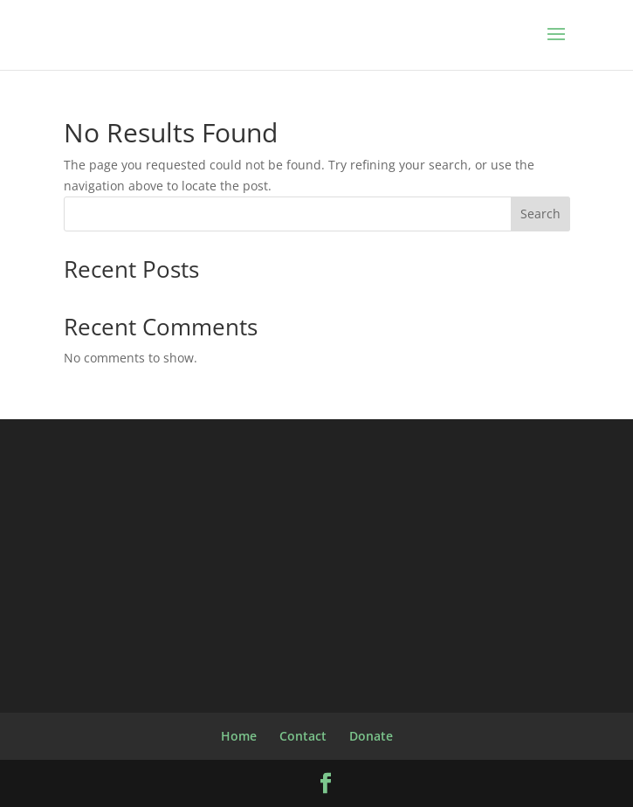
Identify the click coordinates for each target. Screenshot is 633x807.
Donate (371, 736)
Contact (303, 736)
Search (540, 213)
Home (239, 736)
